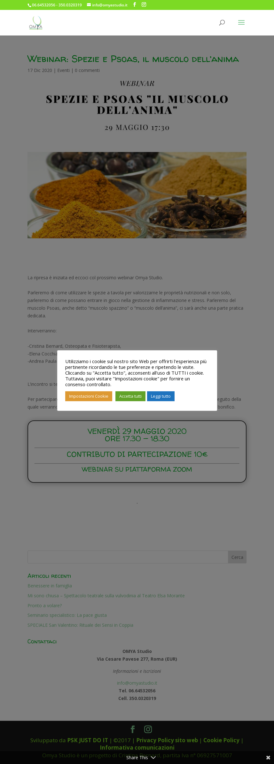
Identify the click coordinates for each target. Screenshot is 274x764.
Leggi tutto (161, 396)
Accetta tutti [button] (130, 396)
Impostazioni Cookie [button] (88, 396)
